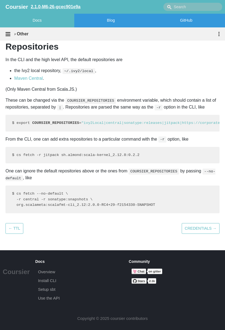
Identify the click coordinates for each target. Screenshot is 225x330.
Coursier (16, 271)
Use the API (49, 298)
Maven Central (28, 78)
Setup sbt (46, 289)
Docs (37, 20)
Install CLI (47, 280)
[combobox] (192, 7)
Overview (46, 271)
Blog (111, 20)
